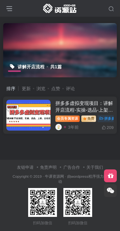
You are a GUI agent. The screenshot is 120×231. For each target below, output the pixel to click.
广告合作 (71, 167)
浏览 (40, 88)
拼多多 (107, 118)
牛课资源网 (54, 176)
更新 (26, 88)
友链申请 (25, 167)
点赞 (55, 88)
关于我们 (94, 167)
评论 (70, 88)
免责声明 (48, 167)
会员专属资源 (67, 118)
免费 (88, 118)
